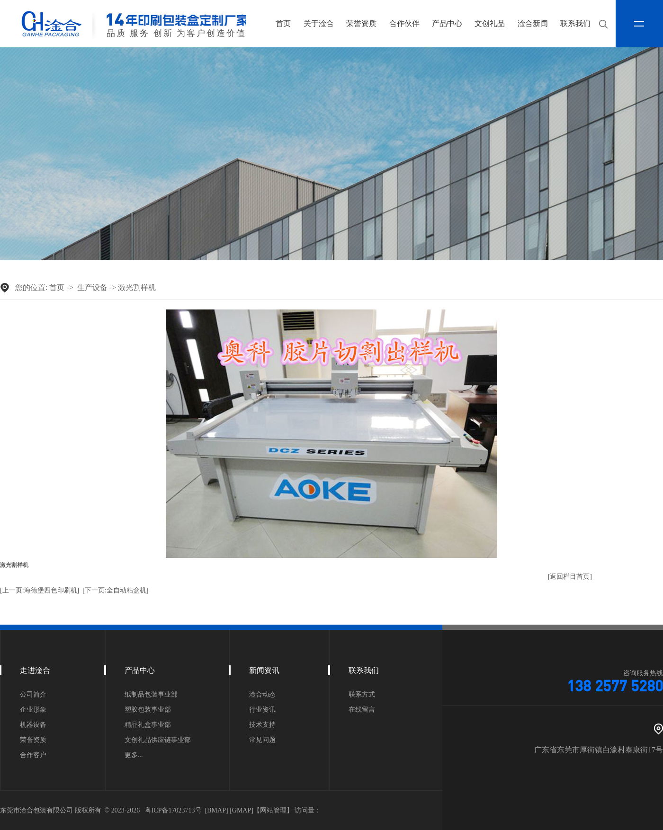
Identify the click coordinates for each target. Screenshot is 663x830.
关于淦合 (319, 23)
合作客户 (33, 755)
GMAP (241, 810)
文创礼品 (490, 23)
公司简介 (33, 694)
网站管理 (273, 810)
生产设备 (92, 287)
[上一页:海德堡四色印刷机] (39, 590)
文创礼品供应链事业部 (158, 740)
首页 (283, 23)
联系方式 (362, 694)
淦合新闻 (533, 23)
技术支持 (262, 725)
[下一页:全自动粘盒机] (115, 590)
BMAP (216, 810)
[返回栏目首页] (570, 576)
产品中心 (447, 23)
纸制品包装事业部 (151, 694)
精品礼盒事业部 (148, 725)
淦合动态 (262, 694)
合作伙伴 (404, 23)
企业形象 (33, 709)
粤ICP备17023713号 (173, 810)
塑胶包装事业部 (148, 709)
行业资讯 (262, 709)
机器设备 (33, 725)
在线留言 (362, 709)
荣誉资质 (361, 23)
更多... (134, 755)
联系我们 (575, 23)
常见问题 (262, 740)
